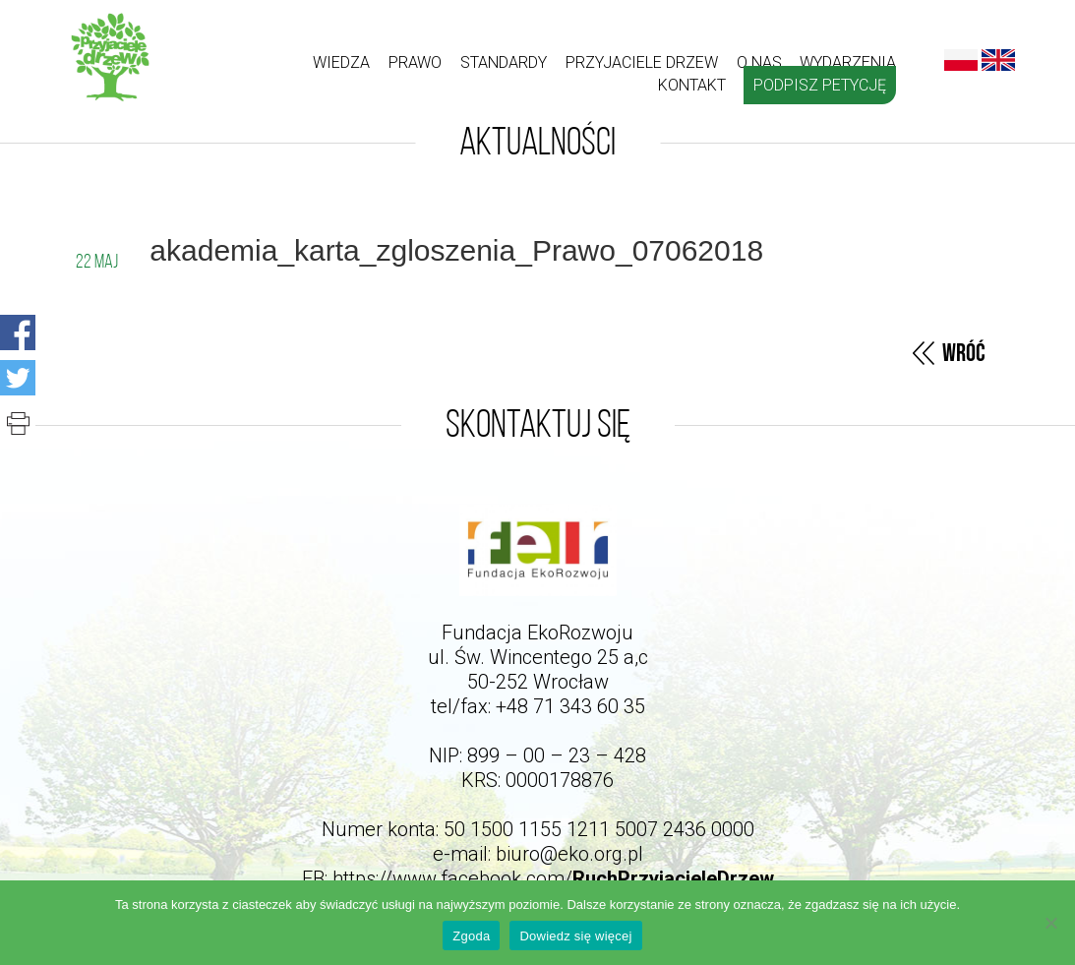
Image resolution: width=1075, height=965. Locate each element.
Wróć (963, 353)
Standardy (503, 62)
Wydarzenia (848, 62)
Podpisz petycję (819, 85)
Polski (961, 60)
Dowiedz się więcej (575, 936)
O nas (759, 62)
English (998, 60)
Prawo (415, 62)
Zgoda (471, 936)
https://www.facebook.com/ (553, 878)
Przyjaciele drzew (642, 62)
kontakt (692, 85)
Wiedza (341, 62)
